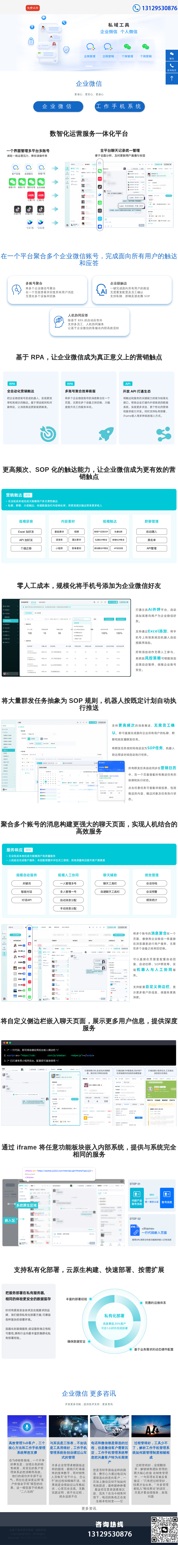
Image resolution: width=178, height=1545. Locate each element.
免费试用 (32, 8)
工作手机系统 (120, 106)
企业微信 (58, 106)
